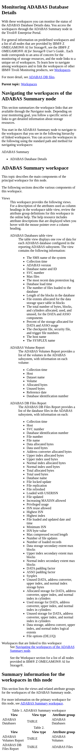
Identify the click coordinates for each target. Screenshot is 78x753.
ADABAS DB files (41, 77)
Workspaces (62, 70)
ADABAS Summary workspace (41, 703)
